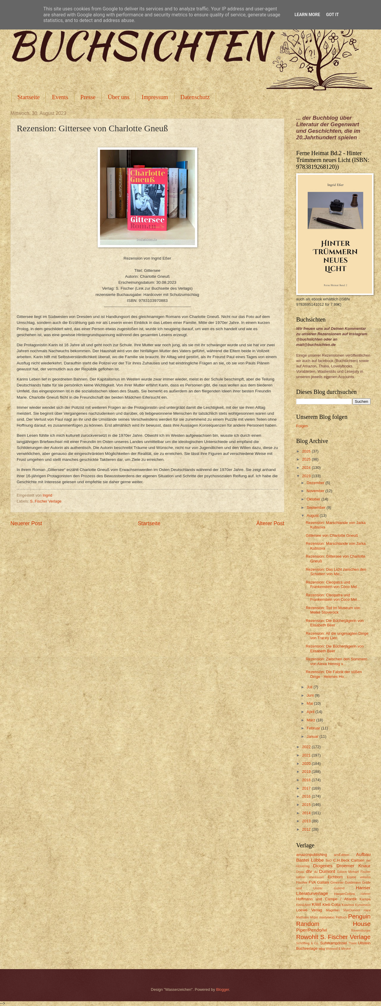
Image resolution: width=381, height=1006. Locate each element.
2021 (307, 755)
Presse (88, 97)
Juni (311, 695)
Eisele (351, 877)
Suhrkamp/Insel (333, 943)
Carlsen (357, 860)
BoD (329, 860)
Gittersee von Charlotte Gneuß (332, 535)
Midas (314, 917)
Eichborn (335, 877)
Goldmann (353, 882)
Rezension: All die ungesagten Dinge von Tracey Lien (337, 635)
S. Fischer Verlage (45, 501)
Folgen (302, 426)
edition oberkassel (310, 877)
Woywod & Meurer (338, 948)
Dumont (327, 871)
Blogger (222, 989)
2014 (307, 813)
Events (60, 97)
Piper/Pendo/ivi (311, 929)
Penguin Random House (333, 920)
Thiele (352, 943)
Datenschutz (195, 97)
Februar (314, 728)
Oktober (314, 499)
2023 (307, 476)
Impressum (155, 97)
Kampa (365, 899)
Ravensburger (361, 930)
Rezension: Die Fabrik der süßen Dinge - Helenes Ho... (334, 674)
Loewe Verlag (309, 910)
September (317, 507)
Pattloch (341, 917)
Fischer (301, 882)
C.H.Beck (341, 860)
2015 (307, 804)
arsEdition (341, 855)
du (315, 872)
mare (367, 910)
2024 (307, 467)
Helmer (366, 894)
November (316, 491)
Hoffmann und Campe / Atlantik (326, 899)
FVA (312, 882)
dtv (309, 871)
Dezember (316, 483)
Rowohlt (307, 936)
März (311, 720)
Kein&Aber (303, 905)
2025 (307, 459)
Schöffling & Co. (307, 943)
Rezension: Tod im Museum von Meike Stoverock (333, 610)
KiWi (316, 904)
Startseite (29, 97)
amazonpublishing (311, 854)
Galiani (323, 882)
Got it (332, 14)
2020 (307, 763)
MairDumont (351, 910)
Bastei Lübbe (310, 859)
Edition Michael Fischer (354, 872)
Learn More (307, 14)
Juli (310, 687)
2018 (307, 780)
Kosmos (348, 905)
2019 (307, 771)
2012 (307, 829)
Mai (310, 703)
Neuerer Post (26, 523)
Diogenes (322, 865)
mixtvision (327, 917)
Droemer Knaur (353, 865)
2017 (307, 788)
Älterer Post (270, 523)
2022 (307, 747)
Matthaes (302, 917)
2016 (307, 796)
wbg (321, 948)
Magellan (333, 910)
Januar (313, 736)
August (313, 515)
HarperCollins (344, 894)
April (311, 711)
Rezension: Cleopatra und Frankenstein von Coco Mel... (333, 584)
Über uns (118, 97)
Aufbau (363, 854)
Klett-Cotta (331, 904)
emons (365, 877)
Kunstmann (363, 905)
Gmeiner (336, 882)
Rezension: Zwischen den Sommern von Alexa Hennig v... (336, 661)
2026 (307, 451)
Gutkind (339, 888)
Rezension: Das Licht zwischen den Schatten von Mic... (336, 571)
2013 (307, 821)
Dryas (300, 872)
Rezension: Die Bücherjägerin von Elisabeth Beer (335, 622)
